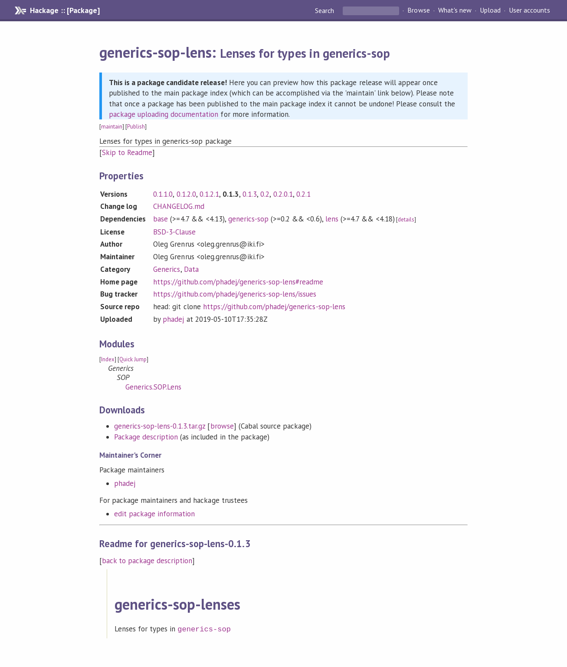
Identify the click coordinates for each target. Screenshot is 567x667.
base (160, 219)
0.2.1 (303, 194)
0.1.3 (250, 194)
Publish (136, 126)
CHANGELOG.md (178, 206)
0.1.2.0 (186, 194)
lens (331, 219)
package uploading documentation (164, 114)
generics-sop (248, 219)
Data (191, 269)
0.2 (264, 194)
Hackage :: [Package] (64, 10)
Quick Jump (133, 359)
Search (325, 10)
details (406, 219)
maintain (111, 126)
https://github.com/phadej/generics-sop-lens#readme (238, 282)
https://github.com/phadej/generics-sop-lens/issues (234, 294)
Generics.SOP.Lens (153, 387)
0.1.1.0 (163, 194)
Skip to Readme (127, 152)
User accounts (529, 10)
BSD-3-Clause (174, 232)
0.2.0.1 (283, 194)
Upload (490, 10)
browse (222, 426)
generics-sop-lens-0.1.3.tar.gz (160, 426)
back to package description (147, 560)
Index (108, 359)
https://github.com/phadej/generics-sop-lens (274, 306)
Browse (418, 10)
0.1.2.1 (209, 194)
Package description (146, 437)
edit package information (154, 513)
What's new (455, 10)
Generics (166, 269)
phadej (173, 319)
